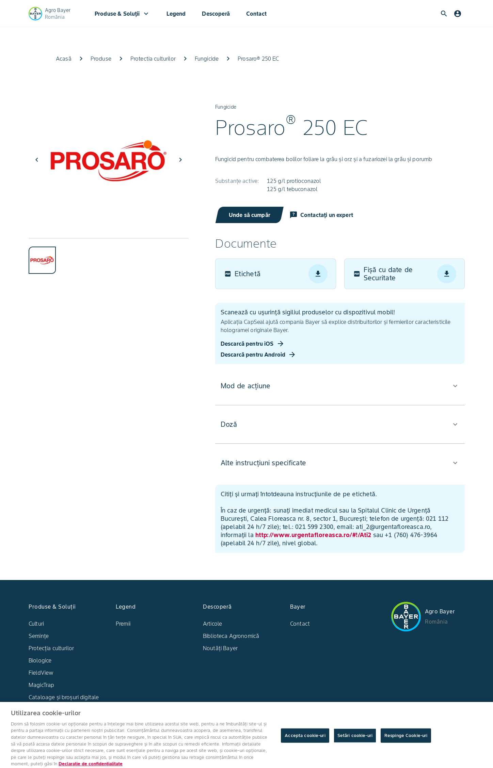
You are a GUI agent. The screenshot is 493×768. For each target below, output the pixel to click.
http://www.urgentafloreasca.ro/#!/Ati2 (313, 535)
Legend (176, 13)
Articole (212, 623)
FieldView (41, 672)
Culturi (36, 623)
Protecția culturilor (51, 648)
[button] (339, 386)
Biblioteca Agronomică (231, 635)
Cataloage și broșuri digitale (64, 697)
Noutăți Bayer (220, 648)
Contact (256, 13)
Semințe (39, 635)
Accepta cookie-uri (305, 740)
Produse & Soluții (122, 14)
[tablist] (109, 256)
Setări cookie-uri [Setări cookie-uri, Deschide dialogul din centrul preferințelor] (354, 740)
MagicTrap (41, 684)
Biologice (40, 660)
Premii (123, 623)
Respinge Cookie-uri (405, 740)
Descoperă (215, 13)
